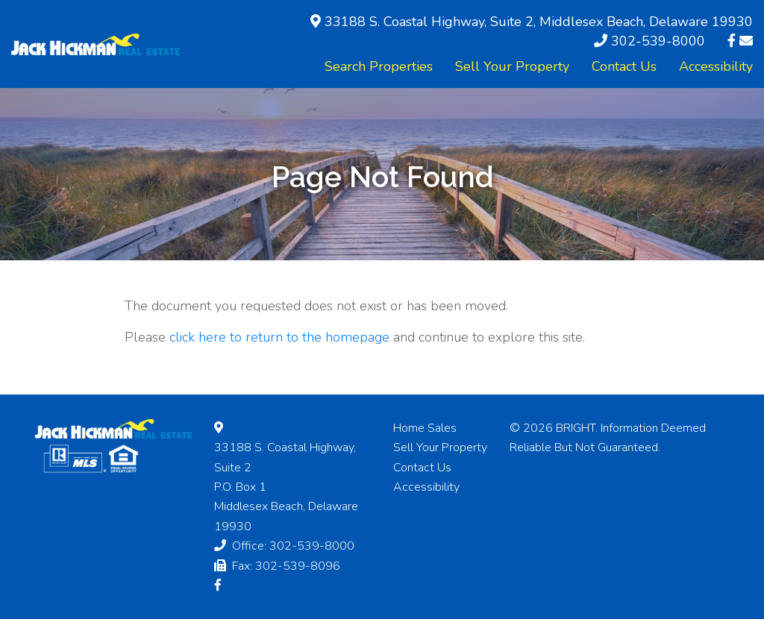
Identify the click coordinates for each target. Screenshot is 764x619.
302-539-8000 (658, 41)
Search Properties (379, 66)
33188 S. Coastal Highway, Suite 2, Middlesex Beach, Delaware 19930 (539, 22)
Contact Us (624, 66)
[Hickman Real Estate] (95, 43)
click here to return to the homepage (279, 337)
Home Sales (425, 428)
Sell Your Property (512, 66)
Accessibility (716, 66)
